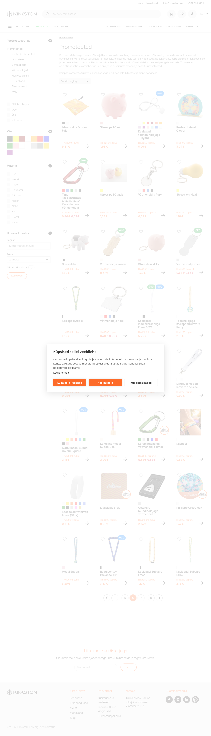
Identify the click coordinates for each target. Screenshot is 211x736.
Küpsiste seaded (141, 382)
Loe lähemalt (61, 372)
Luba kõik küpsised (69, 382)
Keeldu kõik (105, 382)
